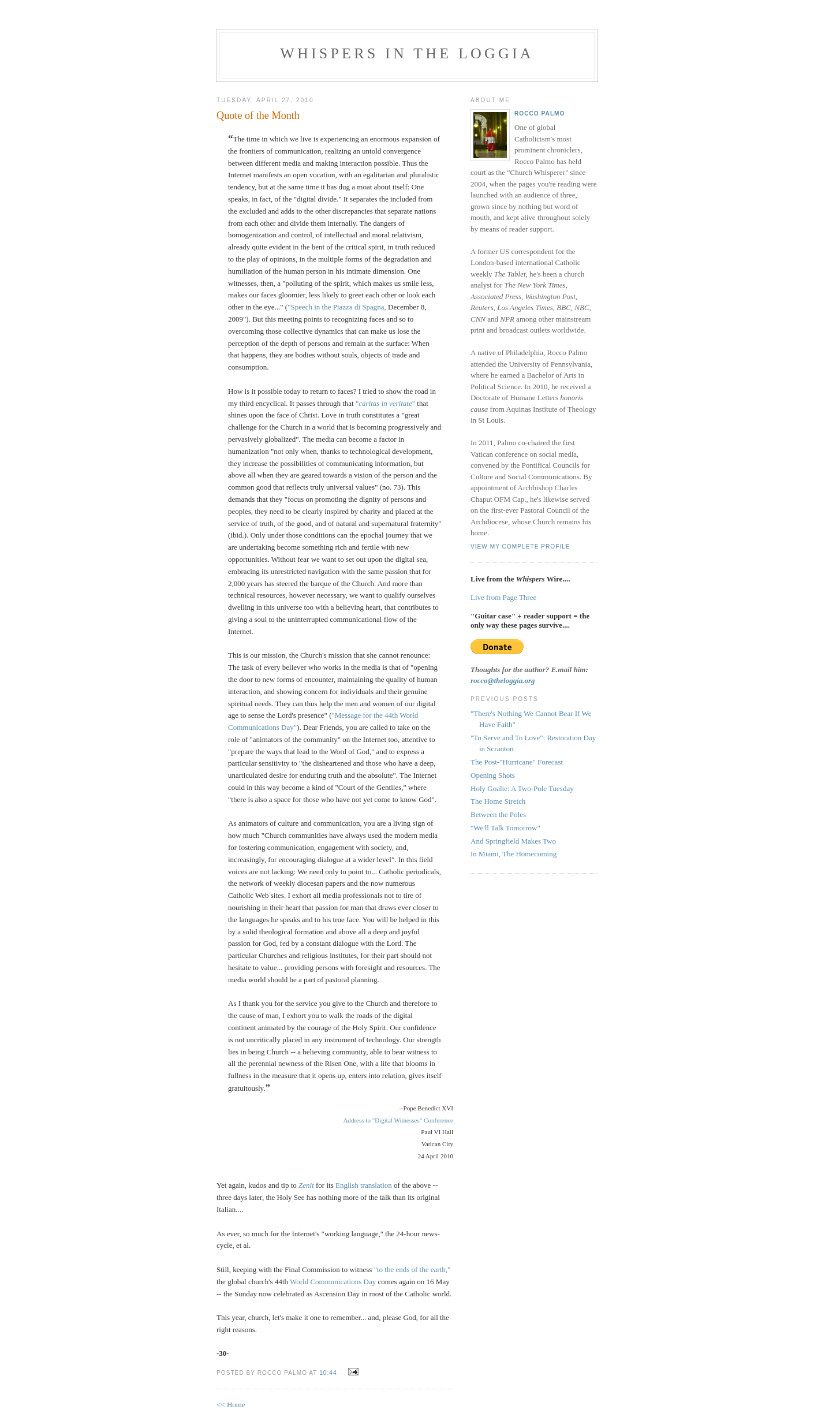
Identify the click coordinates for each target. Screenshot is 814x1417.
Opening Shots (493, 775)
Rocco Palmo (539, 113)
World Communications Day (333, 1281)
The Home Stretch (498, 801)
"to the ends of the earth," (412, 1269)
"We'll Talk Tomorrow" (505, 827)
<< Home (230, 1404)
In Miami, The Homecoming (514, 853)
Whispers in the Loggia (407, 53)
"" (385, 403)
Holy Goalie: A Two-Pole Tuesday (522, 788)
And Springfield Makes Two (513, 841)
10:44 (328, 1373)
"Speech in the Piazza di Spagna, (336, 307)
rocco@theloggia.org (503, 680)
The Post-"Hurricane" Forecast (517, 762)
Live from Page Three (503, 597)
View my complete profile (520, 546)
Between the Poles (498, 814)
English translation (363, 1185)
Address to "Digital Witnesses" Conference (398, 1120)
